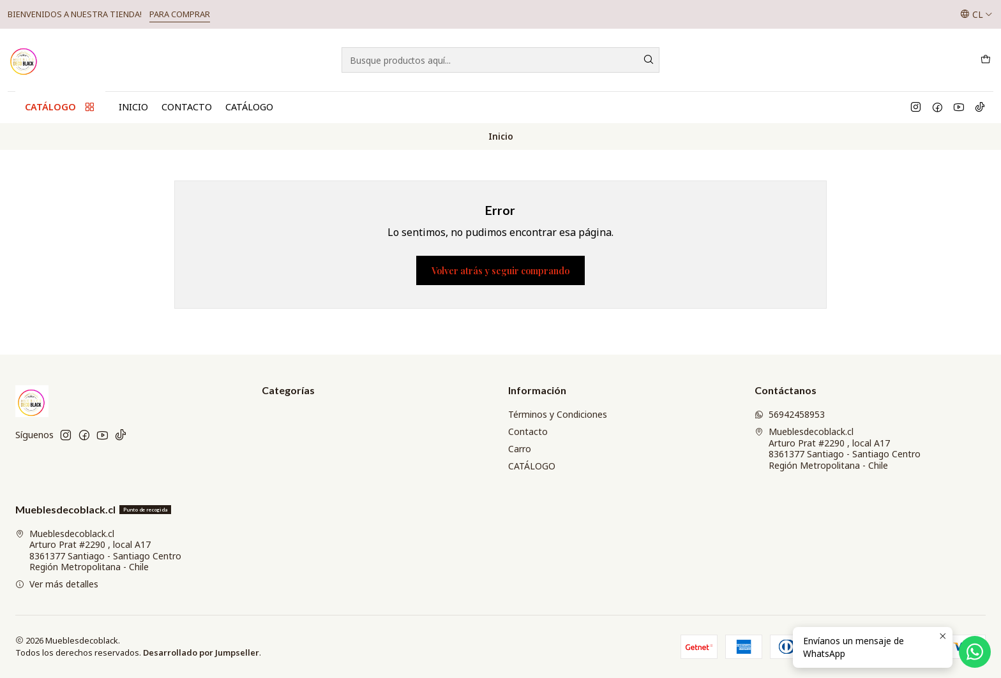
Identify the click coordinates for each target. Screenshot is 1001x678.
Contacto (187, 107)
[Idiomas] (976, 14)
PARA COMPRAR (179, 14)
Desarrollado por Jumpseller (201, 652)
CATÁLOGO (249, 107)
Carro (519, 449)
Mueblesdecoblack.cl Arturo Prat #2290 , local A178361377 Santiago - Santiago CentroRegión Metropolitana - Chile (838, 448)
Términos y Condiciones (557, 414)
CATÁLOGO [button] (60, 107)
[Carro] (985, 60)
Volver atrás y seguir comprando (500, 270)
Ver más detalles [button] (56, 584)
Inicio (133, 107)
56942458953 (790, 414)
